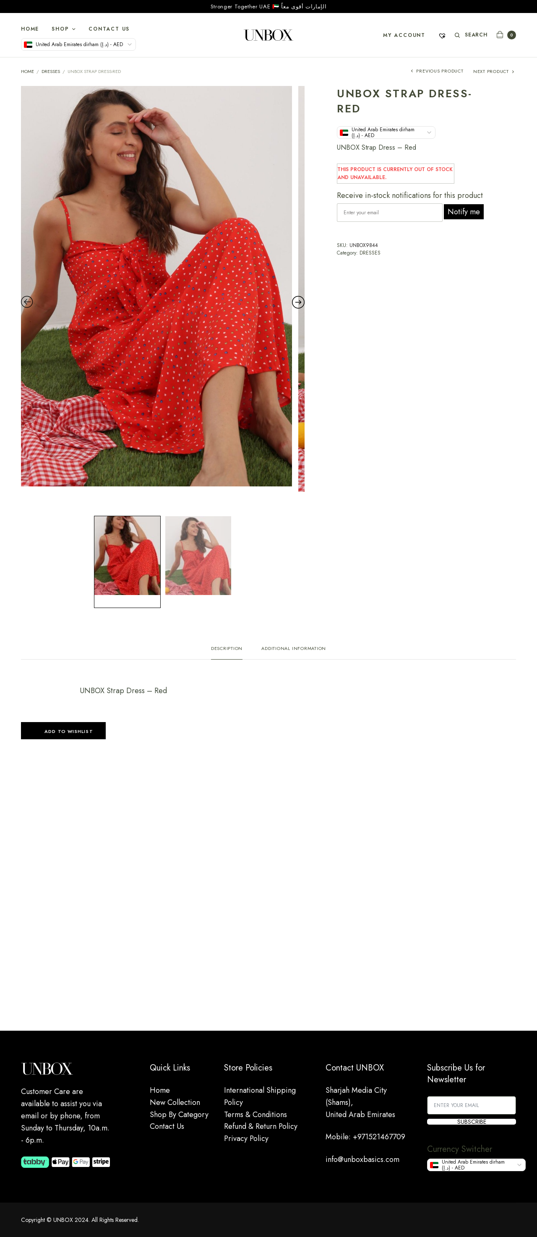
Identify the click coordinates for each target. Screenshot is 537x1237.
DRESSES (51, 71)
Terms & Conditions (255, 1114)
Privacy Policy (246, 1138)
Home (30, 29)
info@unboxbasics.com (362, 1159)
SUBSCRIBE (471, 1122)
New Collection (175, 1102)
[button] (63, 730)
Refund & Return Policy (260, 1126)
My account (404, 35)
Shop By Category (179, 1114)
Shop (60, 29)
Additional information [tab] (293, 649)
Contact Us (109, 29)
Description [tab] (226, 649)
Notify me (464, 211)
